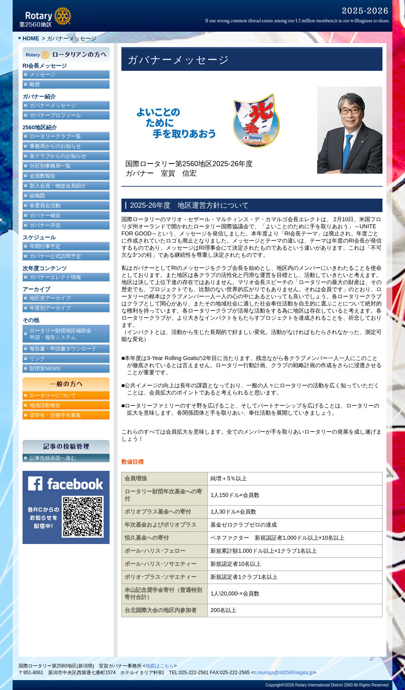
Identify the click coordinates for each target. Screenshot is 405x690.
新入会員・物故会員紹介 (58, 186)
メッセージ (42, 75)
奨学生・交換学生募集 (55, 415)
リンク (37, 359)
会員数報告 (42, 176)
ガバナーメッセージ (53, 105)
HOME (31, 38)
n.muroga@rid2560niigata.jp (284, 672)
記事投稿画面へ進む (53, 458)
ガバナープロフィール (55, 115)
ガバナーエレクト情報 (55, 277)
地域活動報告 (45, 405)
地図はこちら (160, 666)
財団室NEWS (45, 369)
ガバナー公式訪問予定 (55, 256)
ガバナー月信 (45, 225)
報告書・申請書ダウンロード (63, 349)
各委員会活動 (45, 206)
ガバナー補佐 (45, 215)
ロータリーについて (53, 395)
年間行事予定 (45, 246)
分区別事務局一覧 (50, 166)
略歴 (35, 84)
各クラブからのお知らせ (58, 156)
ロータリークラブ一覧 (55, 136)
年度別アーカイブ (50, 308)
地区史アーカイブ (50, 298)
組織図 (37, 196)
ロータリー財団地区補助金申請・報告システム (60, 334)
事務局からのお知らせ (55, 146)
